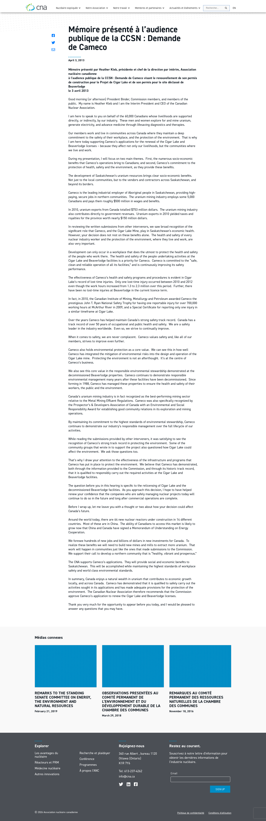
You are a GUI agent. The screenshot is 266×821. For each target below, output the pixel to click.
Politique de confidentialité (190, 813)
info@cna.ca (127, 776)
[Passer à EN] (234, 8)
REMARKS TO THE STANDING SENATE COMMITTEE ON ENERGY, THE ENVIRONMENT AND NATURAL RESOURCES (63, 699)
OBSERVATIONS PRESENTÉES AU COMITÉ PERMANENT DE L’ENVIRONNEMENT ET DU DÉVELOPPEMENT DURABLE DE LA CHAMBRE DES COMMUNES (131, 701)
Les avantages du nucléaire (46, 754)
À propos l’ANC (89, 770)
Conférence (87, 759)
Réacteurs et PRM (47, 762)
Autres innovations (47, 774)
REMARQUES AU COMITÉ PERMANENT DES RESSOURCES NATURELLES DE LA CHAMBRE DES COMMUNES (196, 699)
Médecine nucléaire (47, 768)
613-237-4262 (133, 771)
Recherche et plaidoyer (95, 753)
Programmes (88, 765)
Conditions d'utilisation (219, 813)
